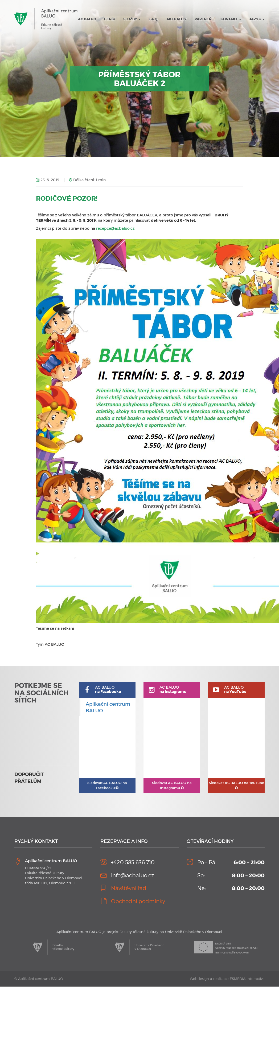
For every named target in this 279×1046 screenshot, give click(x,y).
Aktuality (176, 19)
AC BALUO (87, 19)
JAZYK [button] (257, 19)
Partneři (203, 19)
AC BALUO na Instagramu (172, 785)
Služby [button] (132, 19)
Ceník (109, 19)
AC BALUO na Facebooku (107, 785)
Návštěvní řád (128, 888)
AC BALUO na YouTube (236, 785)
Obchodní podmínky (138, 901)
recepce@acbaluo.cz (115, 228)
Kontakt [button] (230, 19)
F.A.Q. (153, 19)
